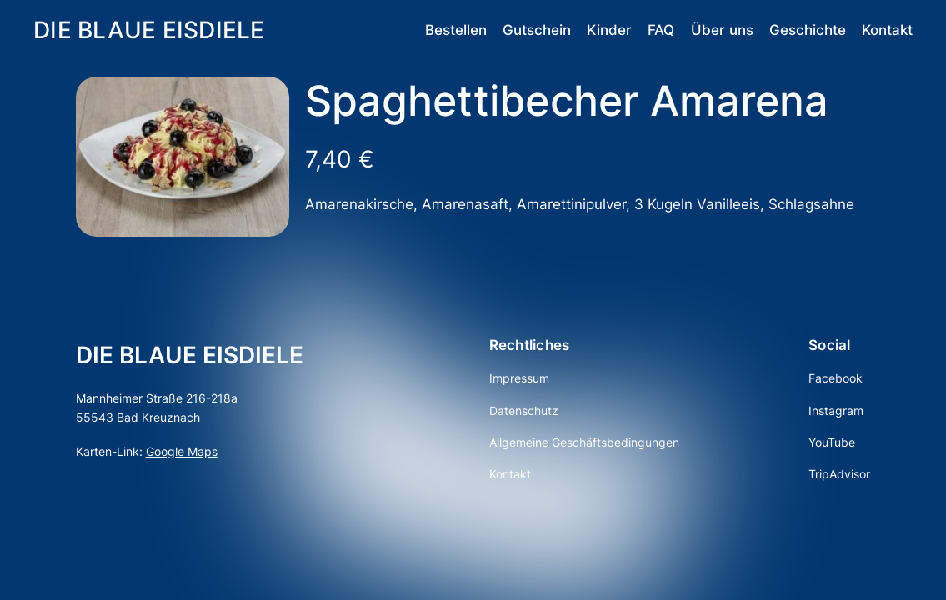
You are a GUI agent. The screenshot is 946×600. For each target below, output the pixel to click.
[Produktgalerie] (182, 157)
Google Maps (182, 451)
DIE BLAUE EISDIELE (149, 29)
